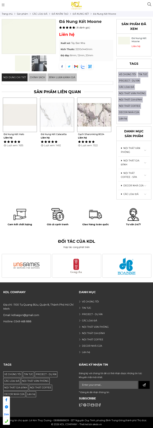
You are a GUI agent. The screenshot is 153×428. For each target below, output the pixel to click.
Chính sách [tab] (37, 77)
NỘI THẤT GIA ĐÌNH (130, 99)
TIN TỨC (142, 74)
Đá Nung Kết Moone (139, 40)
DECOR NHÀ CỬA (129, 112)
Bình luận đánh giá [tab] (62, 77)
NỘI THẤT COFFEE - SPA (129, 175)
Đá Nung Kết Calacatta (54, 134)
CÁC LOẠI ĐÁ (126, 87)
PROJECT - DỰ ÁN (129, 80)
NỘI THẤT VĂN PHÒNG (132, 93)
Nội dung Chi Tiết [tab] (14, 77)
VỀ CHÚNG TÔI (127, 74)
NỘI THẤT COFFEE (129, 106)
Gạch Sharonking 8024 (91, 134)
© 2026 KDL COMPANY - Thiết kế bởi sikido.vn (76, 424)
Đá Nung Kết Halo (14, 134)
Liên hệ (123, 118)
